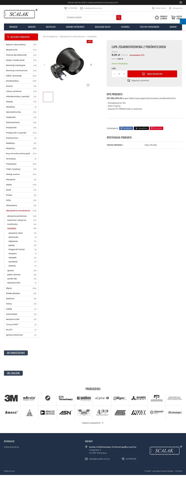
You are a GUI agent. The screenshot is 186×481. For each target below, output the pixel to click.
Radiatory (21, 143)
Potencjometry (21, 122)
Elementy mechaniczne (21, 70)
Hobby (21, 309)
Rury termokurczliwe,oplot (21, 153)
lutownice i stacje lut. (21, 220)
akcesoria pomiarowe (21, 216)
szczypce (22, 253)
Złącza (21, 288)
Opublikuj (142, 128)
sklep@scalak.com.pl (93, 8)
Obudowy (21, 106)
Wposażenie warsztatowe (21, 210)
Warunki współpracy (75, 26)
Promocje (13, 26)
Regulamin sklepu (103, 26)
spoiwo (21, 271)
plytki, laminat (21, 275)
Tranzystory (21, 164)
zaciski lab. (21, 279)
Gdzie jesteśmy (11, 447)
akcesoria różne (22, 233)
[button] (114, 73)
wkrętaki (22, 258)
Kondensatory (21, 81)
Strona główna (50, 36)
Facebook (127, 128)
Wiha (21, 200)
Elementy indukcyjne (21, 65)
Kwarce (21, 86)
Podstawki (21, 117)
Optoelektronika (21, 112)
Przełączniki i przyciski (21, 132)
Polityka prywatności (149, 26)
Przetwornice (21, 138)
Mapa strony (9, 471)
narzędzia (21, 228)
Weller (21, 184)
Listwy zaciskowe (21, 91)
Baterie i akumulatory (21, 44)
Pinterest (157, 128)
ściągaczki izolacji (22, 249)
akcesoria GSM (21, 319)
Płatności (125, 26)
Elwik (21, 189)
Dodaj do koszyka (155, 73)
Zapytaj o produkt (140, 80)
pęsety (22, 245)
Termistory (21, 158)
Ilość (114, 68)
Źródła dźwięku (21, 293)
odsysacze (22, 241)
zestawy (22, 266)
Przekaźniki (21, 127)
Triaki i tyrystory (21, 169)
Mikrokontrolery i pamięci (21, 96)
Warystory (21, 179)
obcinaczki (22, 237)
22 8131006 (72, 8)
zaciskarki (22, 262)
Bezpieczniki (21, 49)
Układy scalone (21, 174)
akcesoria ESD (21, 283)
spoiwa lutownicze (21, 334)
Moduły (21, 101)
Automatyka (21, 314)
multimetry (21, 224)
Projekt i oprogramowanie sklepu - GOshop (163, 471)
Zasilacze (21, 298)
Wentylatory (21, 205)
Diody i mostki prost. (21, 60)
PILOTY (21, 329)
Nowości (32, 26)
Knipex (21, 195)
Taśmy (21, 303)
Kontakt (173, 26)
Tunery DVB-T (21, 324)
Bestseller (50, 26)
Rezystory (21, 148)
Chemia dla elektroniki (21, 55)
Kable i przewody (21, 75)
